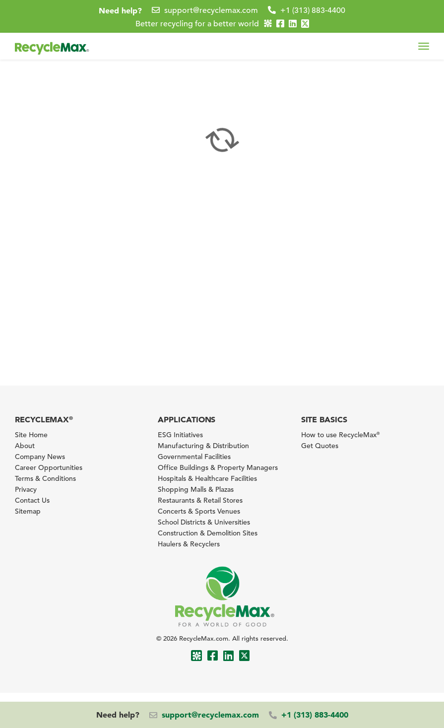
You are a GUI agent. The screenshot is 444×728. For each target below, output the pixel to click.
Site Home (31, 434)
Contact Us (32, 500)
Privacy (26, 489)
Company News (40, 456)
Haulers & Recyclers (189, 543)
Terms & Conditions (45, 478)
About (25, 445)
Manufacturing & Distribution (203, 445)
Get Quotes (319, 445)
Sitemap (28, 511)
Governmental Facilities (194, 456)
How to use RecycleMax (340, 434)
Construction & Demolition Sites (207, 533)
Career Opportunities (48, 467)
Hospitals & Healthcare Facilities (207, 478)
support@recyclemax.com (211, 10)
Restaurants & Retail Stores (200, 500)
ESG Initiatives (180, 434)
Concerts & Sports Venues (199, 511)
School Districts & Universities (204, 522)
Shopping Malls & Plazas (196, 489)
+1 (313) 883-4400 (312, 10)
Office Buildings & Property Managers (218, 467)
